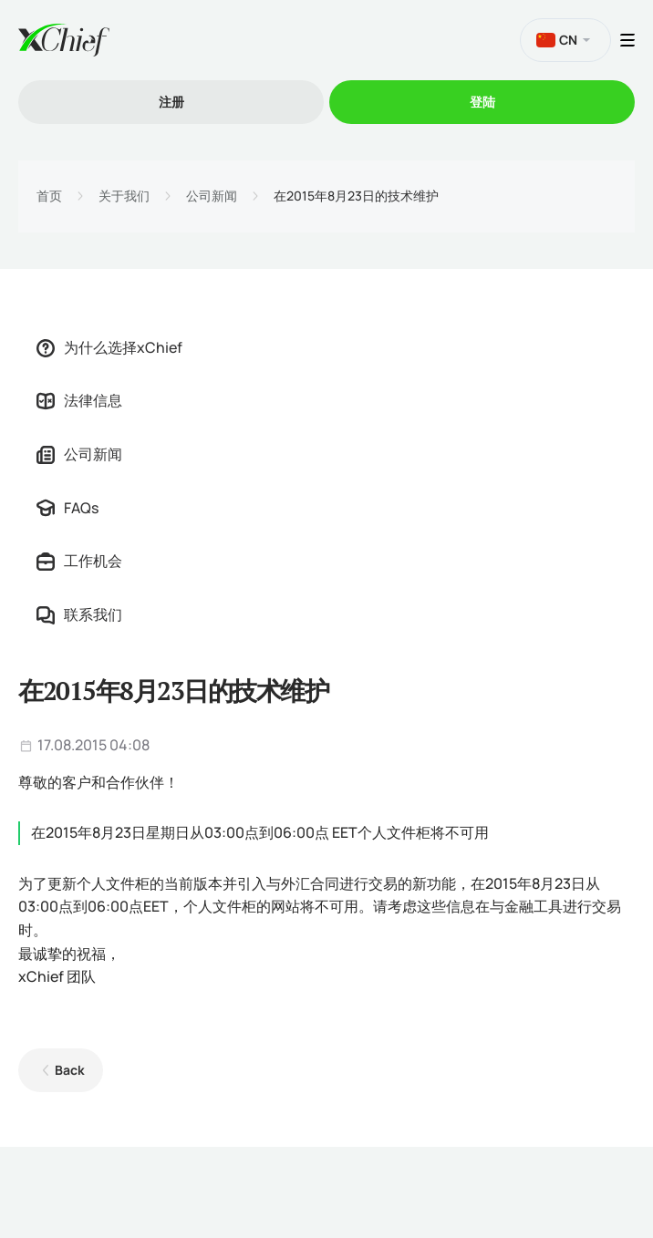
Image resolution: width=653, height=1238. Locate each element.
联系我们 (79, 614)
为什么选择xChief (109, 347)
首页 (49, 196)
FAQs (67, 508)
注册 (171, 101)
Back (70, 1069)
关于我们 (124, 196)
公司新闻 (211, 196)
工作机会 (79, 561)
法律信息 (79, 400)
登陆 (482, 101)
